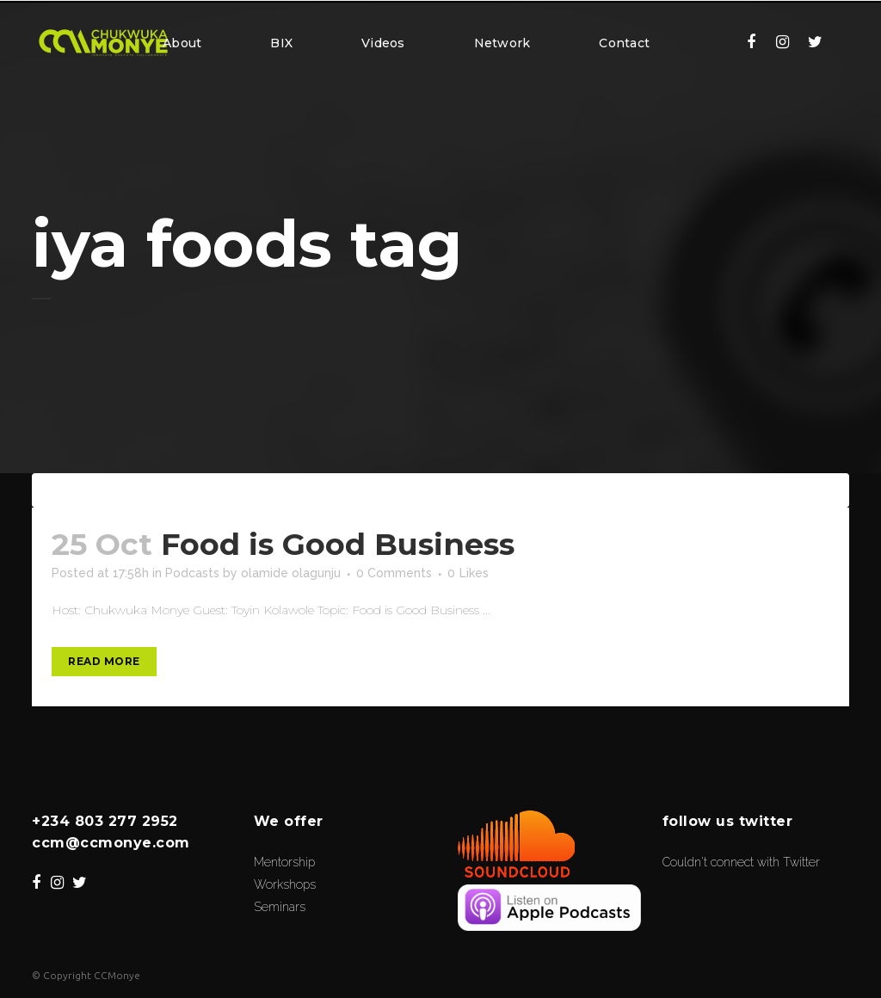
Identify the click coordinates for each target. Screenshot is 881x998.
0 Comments (394, 573)
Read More (104, 661)
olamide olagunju (291, 573)
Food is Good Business (337, 544)
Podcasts (192, 573)
